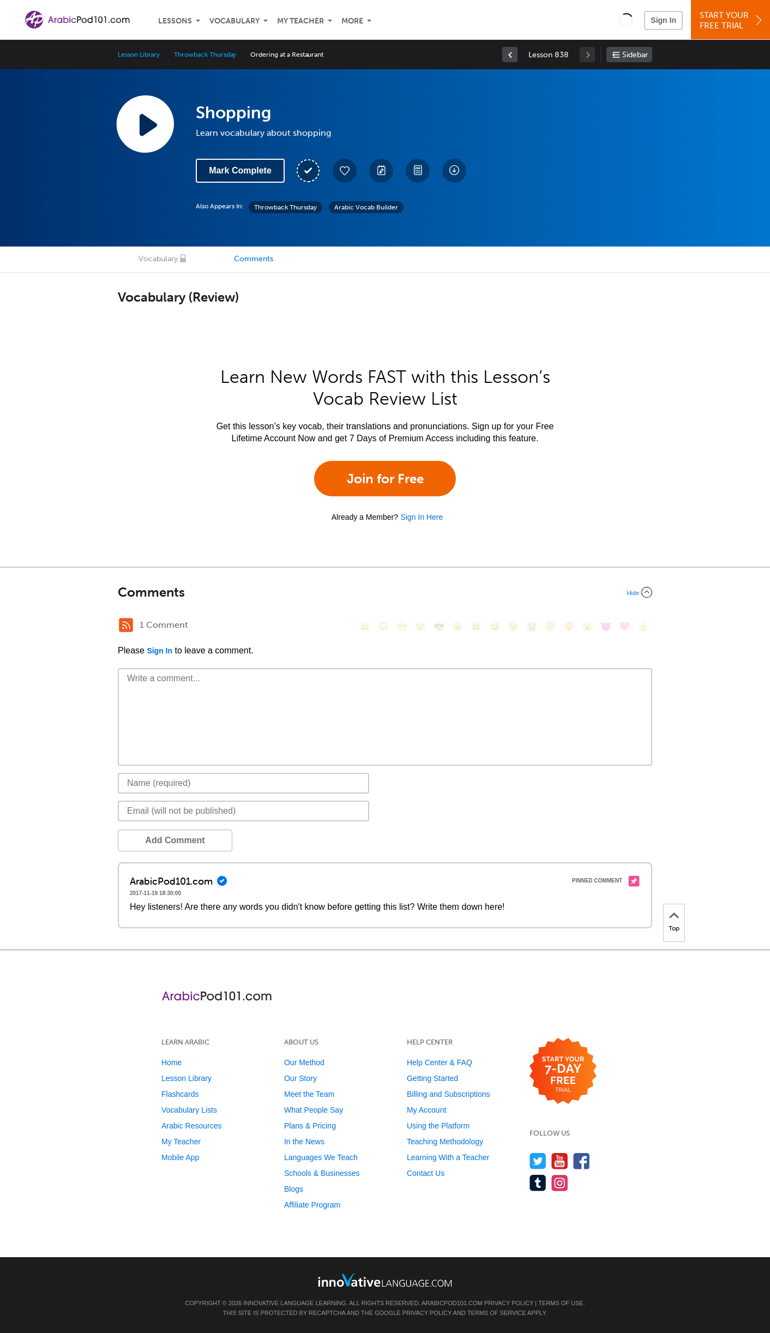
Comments (253, 258)
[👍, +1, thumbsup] (643, 626)
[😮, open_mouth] (587, 626)
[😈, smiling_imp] (606, 626)
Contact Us (425, 1173)
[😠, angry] (457, 626)
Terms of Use (560, 1303)
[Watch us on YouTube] (559, 1160)
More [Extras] (352, 21)
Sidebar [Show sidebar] (635, 54)
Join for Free (385, 479)
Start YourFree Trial (732, 20)
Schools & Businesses (322, 1173)
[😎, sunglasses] (439, 626)
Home (171, 1062)
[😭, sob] (531, 626)
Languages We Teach (321, 1157)
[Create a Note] (381, 171)
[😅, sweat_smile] (494, 626)
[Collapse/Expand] (385, 592)
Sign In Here (421, 517)
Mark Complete (240, 170)
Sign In (663, 20)
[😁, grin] (402, 626)
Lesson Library (139, 54)
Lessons (175, 21)
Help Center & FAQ (439, 1062)
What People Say (313, 1110)
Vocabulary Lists (189, 1110)
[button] (626, 19)
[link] (510, 54)
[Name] (243, 783)
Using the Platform (438, 1125)
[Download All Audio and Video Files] (454, 171)
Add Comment (174, 840)
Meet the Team (309, 1094)
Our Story (300, 1078)
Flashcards (179, 1094)
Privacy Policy (508, 1303)
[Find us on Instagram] (559, 1182)
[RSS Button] (126, 625)
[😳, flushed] (383, 626)
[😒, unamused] (420, 626)
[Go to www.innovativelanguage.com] (385, 1279)
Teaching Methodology (445, 1141)
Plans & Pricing (310, 1125)
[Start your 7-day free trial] (563, 1071)
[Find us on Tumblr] (538, 1182)
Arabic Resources (191, 1125)
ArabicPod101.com (452, 1303)
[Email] (243, 811)
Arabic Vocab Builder (366, 207)
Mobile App (180, 1157)
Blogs (293, 1189)
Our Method (304, 1062)
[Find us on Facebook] (581, 1160)
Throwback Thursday (205, 54)
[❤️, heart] (624, 626)
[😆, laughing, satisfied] (476, 626)
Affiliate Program (312, 1204)
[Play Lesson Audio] (145, 124)
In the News (304, 1141)
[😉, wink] (513, 626)
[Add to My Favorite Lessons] (345, 171)
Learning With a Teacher (448, 1157)
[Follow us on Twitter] (538, 1160)
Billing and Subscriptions (448, 1094)
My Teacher (300, 21)
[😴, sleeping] (569, 626)
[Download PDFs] (418, 171)
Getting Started (432, 1078)
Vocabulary (234, 21)
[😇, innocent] (550, 626)
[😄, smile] (365, 626)
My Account (426, 1110)
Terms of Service (496, 1313)
